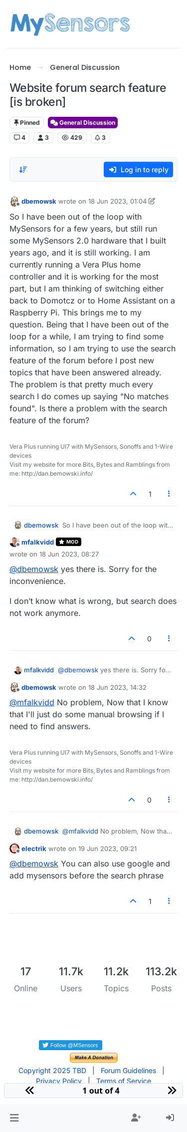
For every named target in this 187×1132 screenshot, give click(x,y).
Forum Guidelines (128, 1070)
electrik (33, 848)
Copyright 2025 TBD (52, 1070)
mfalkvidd (37, 542)
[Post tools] (169, 494)
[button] (14, 1118)
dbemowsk (38, 201)
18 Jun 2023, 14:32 (117, 687)
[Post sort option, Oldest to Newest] (23, 170)
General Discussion (82, 122)
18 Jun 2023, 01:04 (117, 201)
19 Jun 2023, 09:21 (107, 848)
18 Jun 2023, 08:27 (69, 554)
